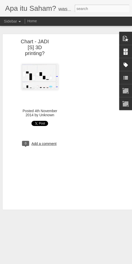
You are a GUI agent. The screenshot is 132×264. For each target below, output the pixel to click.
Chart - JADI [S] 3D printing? (35, 47)
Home (32, 21)
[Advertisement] (88, 122)
